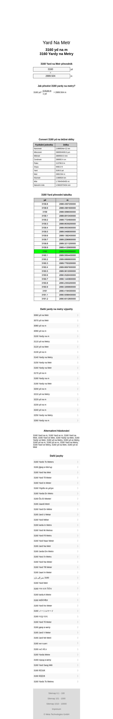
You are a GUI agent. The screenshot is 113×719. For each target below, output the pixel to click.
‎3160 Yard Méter (41, 520)
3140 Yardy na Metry (43, 357)
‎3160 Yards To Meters (44, 462)
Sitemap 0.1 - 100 (56, 693)
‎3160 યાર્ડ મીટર (40, 649)
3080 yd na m (40, 326)
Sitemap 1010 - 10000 (56, 704)
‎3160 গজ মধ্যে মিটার (43, 589)
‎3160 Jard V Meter (42, 632)
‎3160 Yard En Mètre (43, 509)
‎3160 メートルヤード (43, 611)
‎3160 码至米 (39, 676)
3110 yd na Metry (42, 341)
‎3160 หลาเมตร (40, 643)
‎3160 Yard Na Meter (43, 562)
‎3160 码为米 (39, 670)
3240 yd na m (40, 410)
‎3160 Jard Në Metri (42, 638)
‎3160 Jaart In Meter (43, 572)
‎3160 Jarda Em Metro (44, 551)
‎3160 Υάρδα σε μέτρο (43, 488)
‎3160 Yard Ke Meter (43, 605)
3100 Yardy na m (41, 336)
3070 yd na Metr (41, 320)
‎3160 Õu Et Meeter (42, 499)
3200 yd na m (40, 389)
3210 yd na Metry (42, 394)
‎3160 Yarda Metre (42, 654)
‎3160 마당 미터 (41, 616)
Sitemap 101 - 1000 (56, 698)
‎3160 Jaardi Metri (42, 504)
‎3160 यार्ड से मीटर (41, 600)
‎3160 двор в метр (42, 627)
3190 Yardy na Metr (43, 383)
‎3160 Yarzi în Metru (43, 556)
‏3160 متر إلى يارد (41, 578)
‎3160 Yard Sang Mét (43, 665)
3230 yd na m (40, 405)
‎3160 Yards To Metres (44, 681)
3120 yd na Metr (41, 347)
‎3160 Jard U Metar (42, 514)
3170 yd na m (40, 373)
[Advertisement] (56, 18)
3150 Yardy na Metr (43, 362)
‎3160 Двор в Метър (43, 467)
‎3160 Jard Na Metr (42, 546)
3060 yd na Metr (41, 315)
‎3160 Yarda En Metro (43, 493)
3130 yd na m (40, 352)
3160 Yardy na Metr (43, 368)
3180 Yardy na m (41, 378)
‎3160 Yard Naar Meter (44, 541)
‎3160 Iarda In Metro (43, 525)
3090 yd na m (40, 331)
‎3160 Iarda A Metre (42, 595)
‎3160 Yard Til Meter (43, 478)
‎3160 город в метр (42, 660)
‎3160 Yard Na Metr (42, 472)
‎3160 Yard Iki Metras (43, 530)
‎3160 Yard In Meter (42, 483)
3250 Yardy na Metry (43, 415)
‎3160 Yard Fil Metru (43, 535)
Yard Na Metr (56, 42)
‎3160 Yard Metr (41, 583)
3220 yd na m (40, 399)
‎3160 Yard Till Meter (43, 567)
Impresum (56, 709)
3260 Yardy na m (41, 420)
